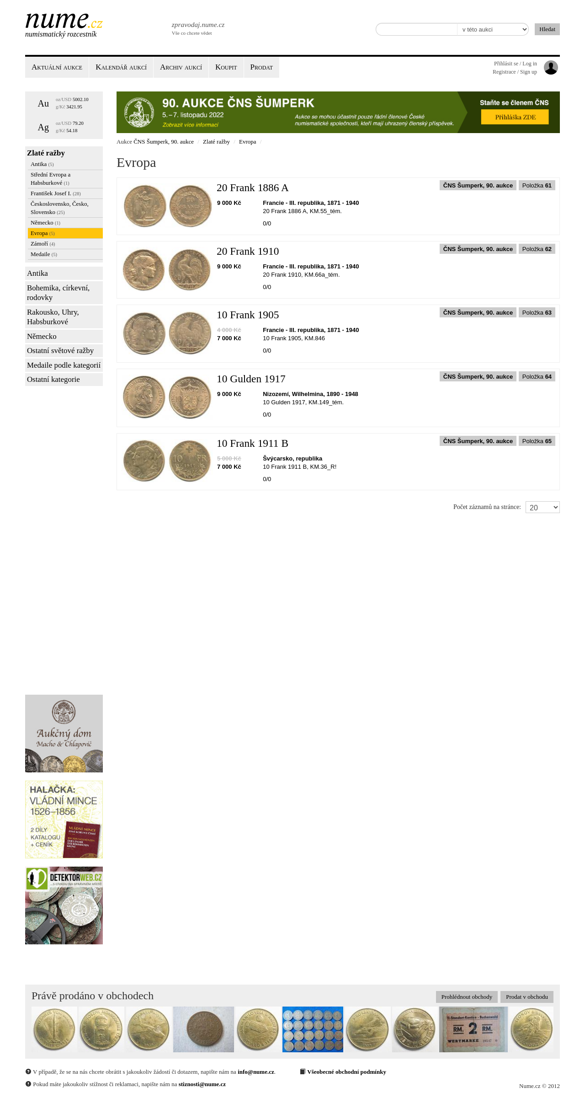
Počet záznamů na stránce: (487, 507)
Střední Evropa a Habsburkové (50, 178)
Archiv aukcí (181, 67)
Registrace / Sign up (515, 72)
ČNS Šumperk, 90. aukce (163, 141)
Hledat (547, 29)
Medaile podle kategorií (64, 365)
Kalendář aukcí (121, 67)
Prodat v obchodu (527, 996)
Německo (45, 222)
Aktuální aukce (57, 67)
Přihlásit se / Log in (515, 63)
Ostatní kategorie (53, 379)
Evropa (43, 233)
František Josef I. (56, 193)
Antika (42, 164)
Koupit (226, 67)
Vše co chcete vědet (197, 27)
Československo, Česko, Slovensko (60, 207)
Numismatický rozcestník (60, 34)
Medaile (44, 254)
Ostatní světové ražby (60, 350)
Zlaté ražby (46, 153)
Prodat (261, 67)
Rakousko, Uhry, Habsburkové (53, 317)
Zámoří (43, 243)
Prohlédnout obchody (467, 996)
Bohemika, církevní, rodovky (58, 293)
